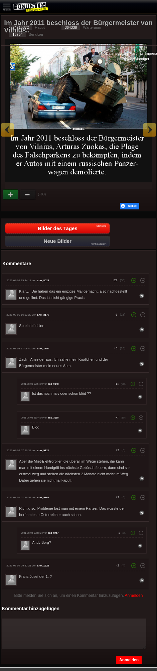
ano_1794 (43, 348)
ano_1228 (43, 565)
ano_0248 (53, 384)
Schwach (27, 194)
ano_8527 (43, 280)
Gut (11, 194)
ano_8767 (53, 533)
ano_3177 (43, 314)
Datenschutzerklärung (124, 53)
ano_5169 (43, 497)
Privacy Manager (135, 59)
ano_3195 (53, 417)
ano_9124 (43, 450)
